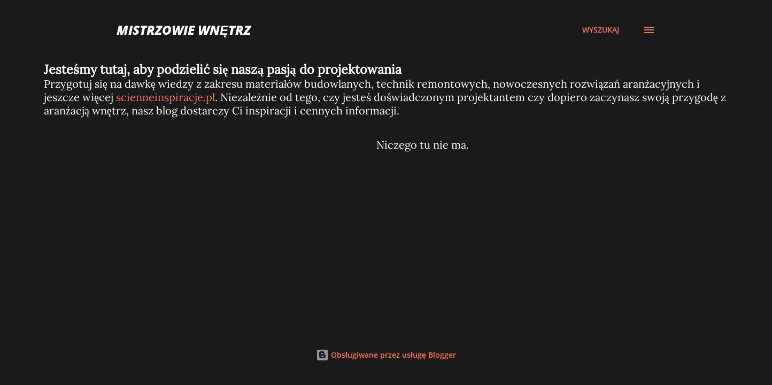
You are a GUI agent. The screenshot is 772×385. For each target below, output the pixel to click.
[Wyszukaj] (600, 30)
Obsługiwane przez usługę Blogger (386, 355)
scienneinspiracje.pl (165, 97)
